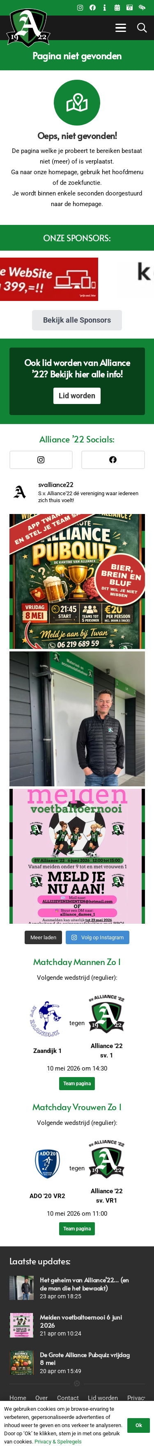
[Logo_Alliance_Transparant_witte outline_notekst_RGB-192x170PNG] (28, 27)
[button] (119, 27)
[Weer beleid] (142, 8)
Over (41, 1398)
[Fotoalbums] (129, 8)
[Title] (117, 8)
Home (17, 1398)
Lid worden (103, 1398)
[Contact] (105, 8)
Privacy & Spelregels (58, 1442)
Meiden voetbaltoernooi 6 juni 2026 (81, 1321)
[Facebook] (92, 8)
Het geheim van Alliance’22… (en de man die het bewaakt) (84, 1283)
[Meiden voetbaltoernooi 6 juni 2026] (21, 1325)
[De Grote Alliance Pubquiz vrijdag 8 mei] (21, 1363)
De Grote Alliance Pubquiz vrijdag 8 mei (84, 1358)
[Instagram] (80, 8)
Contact (68, 1398)
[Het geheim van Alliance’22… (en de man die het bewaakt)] (21, 1288)
